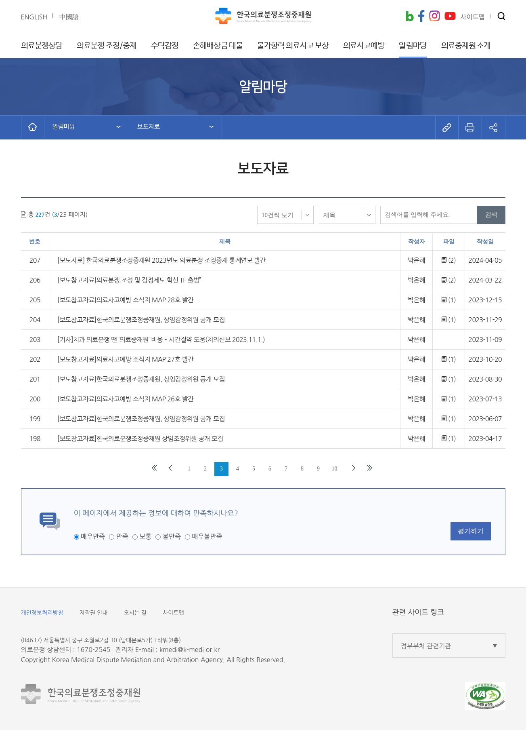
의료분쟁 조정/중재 (106, 46)
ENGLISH (34, 17)
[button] (501, 17)
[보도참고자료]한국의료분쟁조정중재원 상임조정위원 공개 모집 (140, 438)
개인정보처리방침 (42, 613)
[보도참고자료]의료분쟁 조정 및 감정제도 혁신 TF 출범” (129, 280)
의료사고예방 (364, 46)
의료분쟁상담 (42, 46)
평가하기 (471, 530)
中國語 (69, 16)
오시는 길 (135, 613)
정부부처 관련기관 (426, 646)
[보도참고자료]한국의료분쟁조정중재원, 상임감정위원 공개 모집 (141, 319)
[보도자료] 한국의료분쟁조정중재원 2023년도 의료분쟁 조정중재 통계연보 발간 (161, 260)
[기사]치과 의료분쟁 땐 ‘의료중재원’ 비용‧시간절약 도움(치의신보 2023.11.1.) (161, 339)
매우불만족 (207, 536)
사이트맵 (173, 613)
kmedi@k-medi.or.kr (189, 649)
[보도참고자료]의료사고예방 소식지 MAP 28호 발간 (125, 300)
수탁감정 (164, 46)
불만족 (172, 536)
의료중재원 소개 (466, 46)
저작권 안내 (94, 613)
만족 (122, 536)
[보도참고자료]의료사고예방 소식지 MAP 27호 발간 (125, 359)
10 (334, 469)
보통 (145, 536)
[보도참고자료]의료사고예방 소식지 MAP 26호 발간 (125, 399)
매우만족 (93, 536)
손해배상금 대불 (218, 46)
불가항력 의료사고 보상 (293, 46)
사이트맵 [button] (472, 17)
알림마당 (412, 46)
